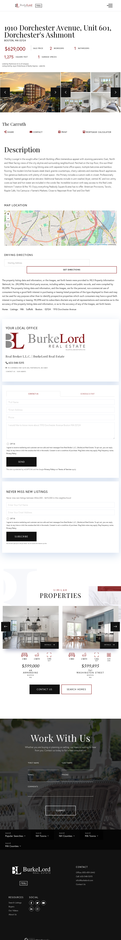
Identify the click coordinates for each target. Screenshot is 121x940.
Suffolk (29, 317)
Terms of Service (70, 477)
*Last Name (67, 775)
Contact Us (10, 380)
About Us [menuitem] (63, 937)
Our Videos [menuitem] (63, 934)
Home (5, 317)
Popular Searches (15, 848)
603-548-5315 (16, 371)
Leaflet (91, 260)
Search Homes (76, 701)
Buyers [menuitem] (62, 930)
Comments (33, 799)
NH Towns (44, 848)
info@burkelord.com (29, 934)
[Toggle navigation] (110, 5)
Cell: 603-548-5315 (29, 930)
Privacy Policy (11, 462)
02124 (48, 317)
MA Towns (96, 848)
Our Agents (21, 380)
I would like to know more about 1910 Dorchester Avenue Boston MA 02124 (60, 439)
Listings (14, 317)
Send (21, 470)
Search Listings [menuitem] (65, 926)
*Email (31, 787)
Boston (38, 317)
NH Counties (70, 848)
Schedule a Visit (87, 402)
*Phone (65, 787)
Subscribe (21, 544)
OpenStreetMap (102, 260)
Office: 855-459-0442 (30, 926)
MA (22, 317)
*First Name (33, 775)
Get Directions (104, 278)
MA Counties (13, 860)
